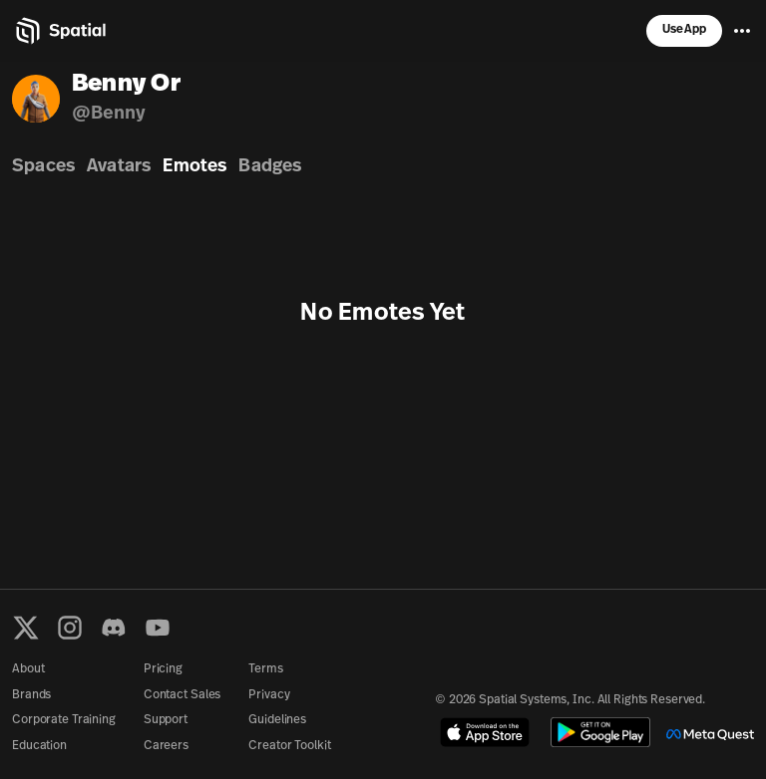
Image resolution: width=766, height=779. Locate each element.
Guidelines (277, 720)
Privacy (268, 695)
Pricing (163, 669)
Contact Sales (182, 695)
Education (39, 746)
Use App (684, 30)
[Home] (59, 31)
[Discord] (114, 628)
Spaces (43, 166)
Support (166, 720)
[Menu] (742, 31)
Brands (31, 695)
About (28, 669)
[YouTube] (158, 628)
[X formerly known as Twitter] (26, 628)
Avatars (119, 166)
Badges (269, 166)
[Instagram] (70, 628)
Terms (265, 669)
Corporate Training (64, 720)
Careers (166, 746)
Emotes (194, 166)
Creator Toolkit (289, 746)
